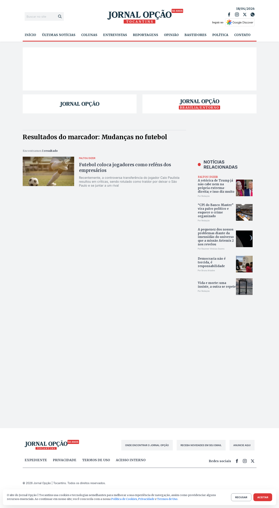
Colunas (89, 35)
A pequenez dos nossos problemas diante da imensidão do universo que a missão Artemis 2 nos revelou (216, 237)
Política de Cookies (124, 499)
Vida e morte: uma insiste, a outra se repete (217, 284)
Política (220, 35)
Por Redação (204, 196)
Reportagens (145, 35)
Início (30, 35)
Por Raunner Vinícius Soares (211, 249)
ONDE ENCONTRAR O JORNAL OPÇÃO (147, 445)
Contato (242, 35)
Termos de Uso (167, 499)
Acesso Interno (131, 460)
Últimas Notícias (58, 35)
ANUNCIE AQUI (242, 445)
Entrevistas (115, 35)
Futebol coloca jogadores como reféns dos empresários (125, 167)
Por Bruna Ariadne (206, 270)
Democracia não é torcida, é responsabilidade (212, 262)
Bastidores (195, 35)
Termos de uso (96, 460)
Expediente (36, 460)
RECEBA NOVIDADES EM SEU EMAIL (201, 445)
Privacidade (64, 460)
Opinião (171, 35)
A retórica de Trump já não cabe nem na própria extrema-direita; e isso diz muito (216, 186)
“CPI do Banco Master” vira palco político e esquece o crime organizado (215, 210)
